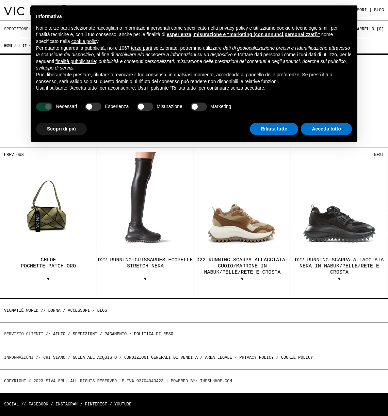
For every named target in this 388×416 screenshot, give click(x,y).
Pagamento (115, 334)
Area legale (218, 357)
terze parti (141, 48)
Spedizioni (85, 334)
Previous (14, 155)
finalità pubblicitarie (75, 61)
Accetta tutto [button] (326, 129)
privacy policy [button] (234, 28)
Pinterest (96, 404)
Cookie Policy (297, 357)
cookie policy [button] (84, 41)
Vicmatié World (21, 310)
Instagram (66, 404)
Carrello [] (369, 29)
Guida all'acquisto (95, 357)
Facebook (38, 404)
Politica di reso (153, 334)
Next (379, 155)
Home (9, 45)
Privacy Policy (256, 357)
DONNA (54, 310)
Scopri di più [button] (61, 129)
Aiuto (59, 334)
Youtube (122, 404)
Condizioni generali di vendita (161, 357)
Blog (379, 10)
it (24, 45)
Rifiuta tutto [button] (274, 129)
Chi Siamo (54, 357)
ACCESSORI (79, 310)
